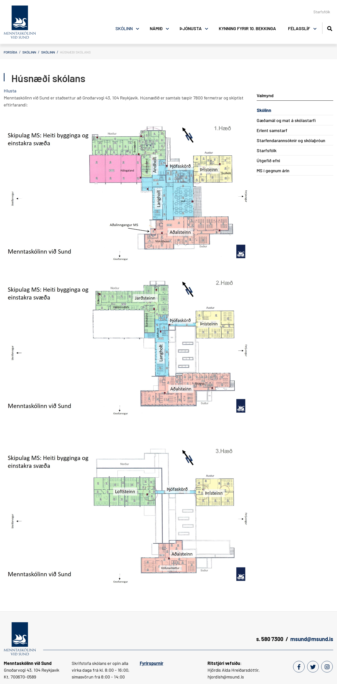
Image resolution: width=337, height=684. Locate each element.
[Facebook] (299, 666)
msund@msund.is (311, 639)
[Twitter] (313, 666)
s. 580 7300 (269, 639)
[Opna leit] (329, 27)
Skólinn (29, 52)
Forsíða (10, 52)
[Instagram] (327, 666)
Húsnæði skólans (75, 52)
